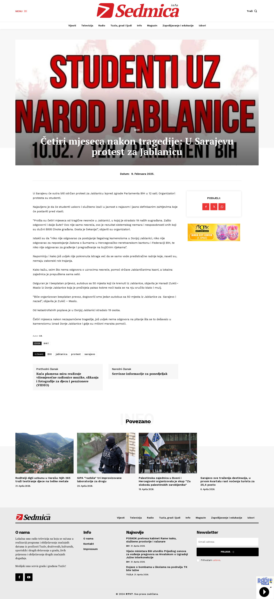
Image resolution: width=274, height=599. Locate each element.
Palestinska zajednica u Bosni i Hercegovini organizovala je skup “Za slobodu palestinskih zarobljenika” (164, 481)
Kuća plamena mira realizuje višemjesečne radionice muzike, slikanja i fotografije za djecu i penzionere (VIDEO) (67, 379)
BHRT (46, 343)
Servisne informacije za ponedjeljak (139, 374)
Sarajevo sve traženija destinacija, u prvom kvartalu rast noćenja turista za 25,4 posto (227, 481)
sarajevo (90, 354)
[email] (228, 542)
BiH (137, 129)
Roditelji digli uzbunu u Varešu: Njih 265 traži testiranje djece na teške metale (42, 479)
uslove (216, 560)
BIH (50, 354)
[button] (253, 11)
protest (76, 354)
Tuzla (129, 574)
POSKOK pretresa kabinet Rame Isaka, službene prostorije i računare (151, 540)
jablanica (61, 354)
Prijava (228, 552)
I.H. (40, 336)
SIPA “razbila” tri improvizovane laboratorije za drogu (99, 479)
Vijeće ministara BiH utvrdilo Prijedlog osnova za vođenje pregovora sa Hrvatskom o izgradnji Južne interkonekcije (157, 554)
